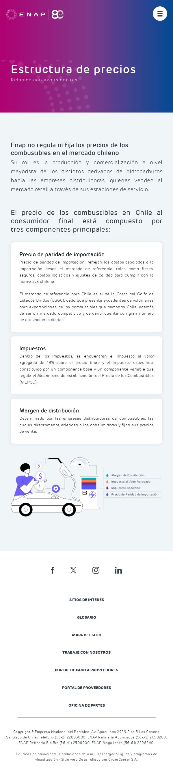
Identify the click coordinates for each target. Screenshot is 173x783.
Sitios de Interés (86, 599)
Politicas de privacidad (36, 754)
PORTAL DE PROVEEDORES (86, 687)
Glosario (86, 617)
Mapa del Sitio (86, 635)
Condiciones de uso (76, 754)
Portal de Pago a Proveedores (86, 670)
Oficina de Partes (86, 705)
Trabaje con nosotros (86, 652)
